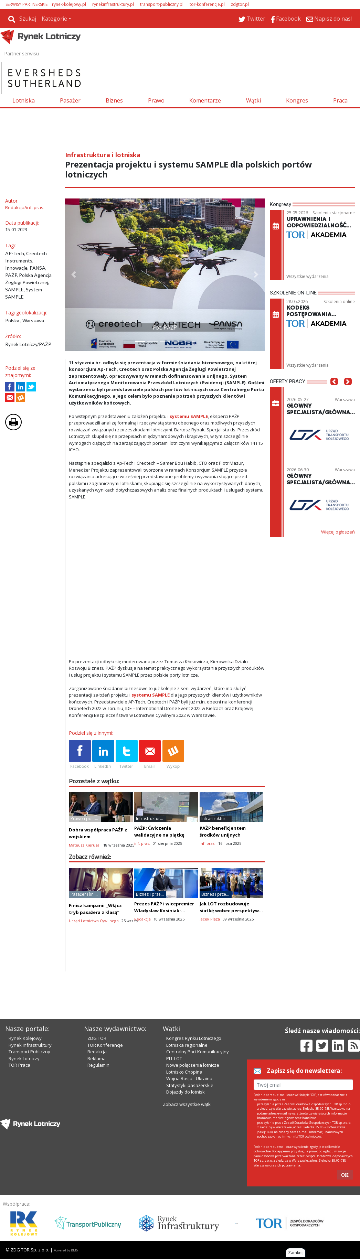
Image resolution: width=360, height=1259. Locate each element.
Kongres (297, 100)
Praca (340, 100)
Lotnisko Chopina (184, 1072)
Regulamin (98, 1065)
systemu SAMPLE (189, 416)
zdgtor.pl (240, 4)
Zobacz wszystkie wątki (187, 1104)
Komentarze (205, 100)
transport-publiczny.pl (161, 4)
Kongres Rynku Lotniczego (193, 1038)
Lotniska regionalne (187, 1045)
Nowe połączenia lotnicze (192, 1065)
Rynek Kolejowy (25, 1038)
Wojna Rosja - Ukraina (189, 1078)
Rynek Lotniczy (24, 1058)
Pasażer (70, 100)
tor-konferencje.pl (207, 4)
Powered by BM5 (66, 1250)
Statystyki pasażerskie (189, 1085)
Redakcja (97, 1051)
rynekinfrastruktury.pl (113, 4)
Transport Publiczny (29, 1051)
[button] (73, 274)
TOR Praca (19, 1065)
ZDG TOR (96, 1038)
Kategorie (54, 18)
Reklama (96, 1058)
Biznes (114, 100)
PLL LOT (174, 1058)
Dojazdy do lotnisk (185, 1092)
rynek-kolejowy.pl (69, 4)
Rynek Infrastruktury (30, 1045)
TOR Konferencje (105, 1045)
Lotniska (23, 100)
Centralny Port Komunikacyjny (197, 1051)
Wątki (253, 100)
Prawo (156, 100)
